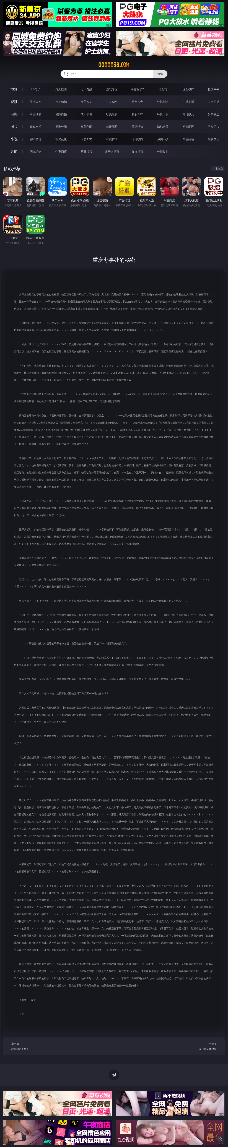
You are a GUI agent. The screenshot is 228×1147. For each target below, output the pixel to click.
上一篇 (33, 1047)
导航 (14, 151)
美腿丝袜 (137, 127)
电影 (14, 114)
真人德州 (61, 89)
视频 (14, 101)
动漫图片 (112, 127)
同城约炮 (35, 152)
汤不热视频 (112, 152)
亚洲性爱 (35, 114)
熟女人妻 (137, 102)
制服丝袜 (137, 114)
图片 (14, 126)
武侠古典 (112, 139)
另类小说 (163, 139)
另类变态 (213, 114)
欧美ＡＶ (86, 102)
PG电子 (35, 89)
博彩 (14, 89)
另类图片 (213, 127)
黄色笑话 (188, 139)
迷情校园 (137, 139)
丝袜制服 (163, 102)
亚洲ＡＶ (35, 102)
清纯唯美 (163, 127)
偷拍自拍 (61, 114)
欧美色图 (86, 127)
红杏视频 (137, 152)
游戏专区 (112, 89)
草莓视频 (86, 152)
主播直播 (188, 102)
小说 (14, 139)
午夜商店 (61, 152)
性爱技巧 (213, 139)
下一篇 (194, 1047)
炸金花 (163, 89)
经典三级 (163, 114)
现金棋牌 (188, 89)
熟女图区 (188, 127)
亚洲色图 (61, 127)
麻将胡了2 (137, 89)
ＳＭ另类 (213, 102)
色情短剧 (163, 152)
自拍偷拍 (61, 102)
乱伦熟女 (188, 114)
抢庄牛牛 (213, 89)
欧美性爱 (112, 114)
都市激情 (35, 139)
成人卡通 (86, 114)
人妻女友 (86, 139)
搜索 (160, 74)
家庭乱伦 (61, 139)
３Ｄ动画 (112, 102)
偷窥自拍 (35, 127)
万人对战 (86, 89)
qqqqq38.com (113, 64)
